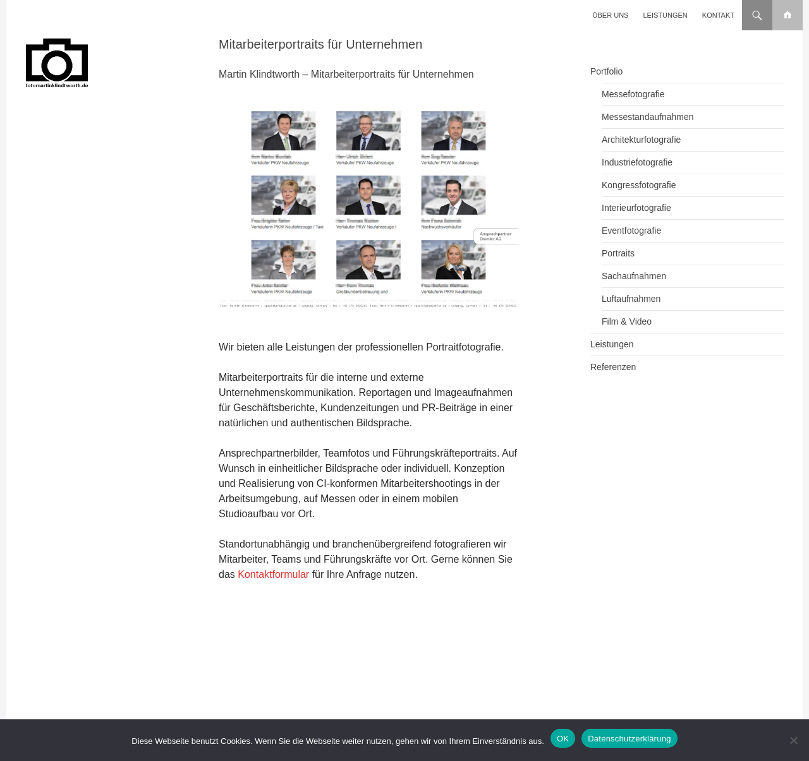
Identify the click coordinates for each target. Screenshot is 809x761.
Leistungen (665, 15)
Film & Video (627, 321)
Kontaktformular (273, 574)
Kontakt (718, 15)
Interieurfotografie (636, 208)
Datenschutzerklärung (629, 738)
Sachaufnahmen (634, 276)
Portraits (618, 253)
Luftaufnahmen (631, 299)
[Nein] (793, 740)
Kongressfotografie (639, 185)
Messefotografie (633, 94)
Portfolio (606, 71)
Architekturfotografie (641, 140)
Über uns (611, 15)
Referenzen (613, 367)
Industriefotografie (637, 162)
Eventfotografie (631, 230)
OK (563, 738)
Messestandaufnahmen (648, 117)
